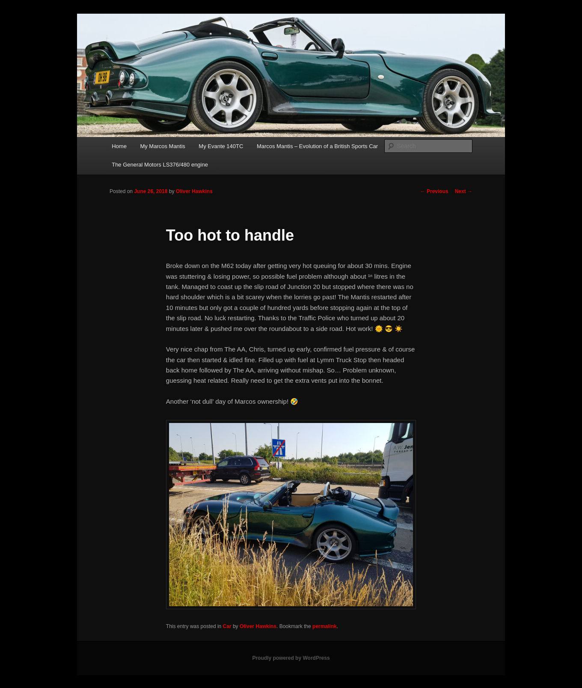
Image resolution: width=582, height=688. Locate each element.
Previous (434, 191)
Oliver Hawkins (194, 191)
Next (463, 191)
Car (227, 626)
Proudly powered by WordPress (291, 658)
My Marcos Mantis (162, 146)
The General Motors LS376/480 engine (160, 164)
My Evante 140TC (221, 146)
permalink (324, 626)
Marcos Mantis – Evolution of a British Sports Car (317, 146)
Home (119, 146)
